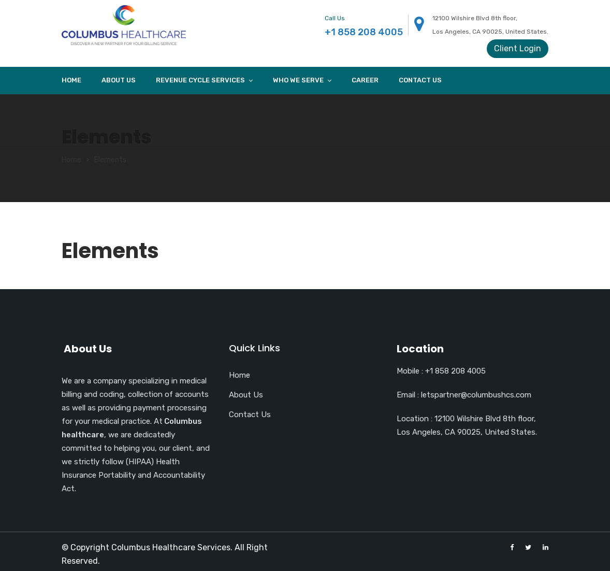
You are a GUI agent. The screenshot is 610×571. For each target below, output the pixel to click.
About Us (118, 80)
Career (365, 80)
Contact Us (420, 80)
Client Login (517, 48)
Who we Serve (298, 80)
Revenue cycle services (200, 80)
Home (71, 80)
